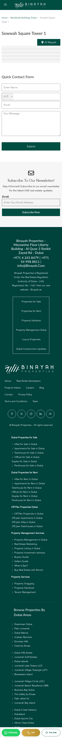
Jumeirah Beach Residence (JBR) (31, 685)
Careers (30, 387)
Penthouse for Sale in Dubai (28, 465)
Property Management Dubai (31, 330)
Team (35, 401)
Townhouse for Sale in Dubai (29, 452)
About (8, 381)
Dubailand (19, 714)
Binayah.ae (36, 289)
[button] (48, 42)
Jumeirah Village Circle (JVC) (29, 681)
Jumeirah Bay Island (24, 702)
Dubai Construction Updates (31, 349)
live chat (52, 732)
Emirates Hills (21, 641)
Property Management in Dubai (30, 539)
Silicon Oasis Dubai (24, 722)
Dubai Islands (21, 661)
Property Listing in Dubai (27, 548)
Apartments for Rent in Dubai (29, 483)
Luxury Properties (31, 339)
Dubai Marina (21, 632)
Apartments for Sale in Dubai (29, 448)
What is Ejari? (21, 565)
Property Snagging (24, 583)
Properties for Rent (31, 311)
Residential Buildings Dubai (23, 17)
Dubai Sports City (23, 718)
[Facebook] (12, 414)
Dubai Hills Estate (23, 652)
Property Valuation (31, 320)
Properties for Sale (31, 301)
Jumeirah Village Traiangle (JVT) (30, 670)
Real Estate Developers (29, 381)
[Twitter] (21, 414)
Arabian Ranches (23, 637)
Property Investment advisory (29, 552)
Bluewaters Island (23, 674)
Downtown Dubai (23, 624)
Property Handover (24, 587)
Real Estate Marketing (25, 544)
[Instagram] (31, 414)
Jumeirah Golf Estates (25, 657)
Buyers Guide (21, 557)
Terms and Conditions (16, 401)
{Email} (5, 196)
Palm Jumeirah (22, 628)
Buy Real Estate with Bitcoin (28, 570)
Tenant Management (25, 592)
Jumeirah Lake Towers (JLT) (28, 665)
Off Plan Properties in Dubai (28, 513)
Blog (41, 387)
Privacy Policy (25, 394)
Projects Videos (13, 387)
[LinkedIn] (41, 414)
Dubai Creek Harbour (25, 709)
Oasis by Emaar (22, 645)
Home (4, 17)
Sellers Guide (21, 561)
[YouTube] (50, 414)
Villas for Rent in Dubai (26, 479)
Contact (9, 394)
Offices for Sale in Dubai (26, 457)
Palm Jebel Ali (21, 698)
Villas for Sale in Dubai (25, 444)
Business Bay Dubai (24, 690)
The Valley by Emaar (25, 694)
